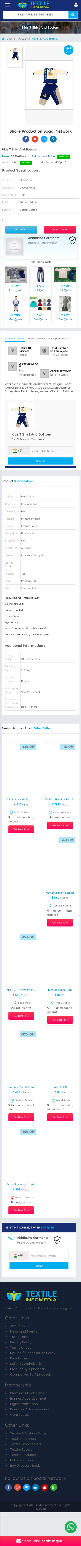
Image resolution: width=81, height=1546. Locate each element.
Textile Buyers (21, 1449)
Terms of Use (21, 1347)
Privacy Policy (20, 1342)
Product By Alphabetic (28, 1369)
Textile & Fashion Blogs (28, 1433)
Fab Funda (22, 1003)
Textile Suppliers (23, 1438)
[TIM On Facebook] (8, 1487)
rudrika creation (22, 1198)
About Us (17, 1326)
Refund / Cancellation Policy (32, 1353)
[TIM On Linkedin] (35, 1487)
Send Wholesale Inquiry (40, 1540)
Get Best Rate (21, 829)
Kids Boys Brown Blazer (60, 892)
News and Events (23, 1331)
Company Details (14, 338)
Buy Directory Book (25, 1465)
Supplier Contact (60, 338)
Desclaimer (19, 1358)
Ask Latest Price (43, 156)
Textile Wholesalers (25, 1444)
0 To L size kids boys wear (21, 799)
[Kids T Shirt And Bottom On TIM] (44, 139)
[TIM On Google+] (17, 1487)
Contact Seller (59, 229)
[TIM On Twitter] (26, 1487)
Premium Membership (27, 1393)
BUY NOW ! (21, 229)
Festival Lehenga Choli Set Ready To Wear (21, 1184)
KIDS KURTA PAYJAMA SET (21, 989)
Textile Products (23, 1454)
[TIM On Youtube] (44, 1487)
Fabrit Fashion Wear (22, 813)
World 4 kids (60, 1101)
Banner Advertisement (28, 1398)
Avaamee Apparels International (61, 813)
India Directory (21, 1460)
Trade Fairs (19, 1336)
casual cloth (60, 1087)
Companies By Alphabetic (31, 1374)
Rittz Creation (60, 1003)
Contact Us (19, 1414)
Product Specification (38, 338)
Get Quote (15, 290)
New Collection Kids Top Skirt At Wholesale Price (21, 1087)
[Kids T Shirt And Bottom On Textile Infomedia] (25, 139)
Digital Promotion (24, 1404)
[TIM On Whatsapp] (53, 1487)
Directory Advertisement (30, 1409)
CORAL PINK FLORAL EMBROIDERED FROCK (60, 799)
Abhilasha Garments (43, 238)
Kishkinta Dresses (21, 1101)
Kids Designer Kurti (60, 989)
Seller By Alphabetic (26, 1363)
